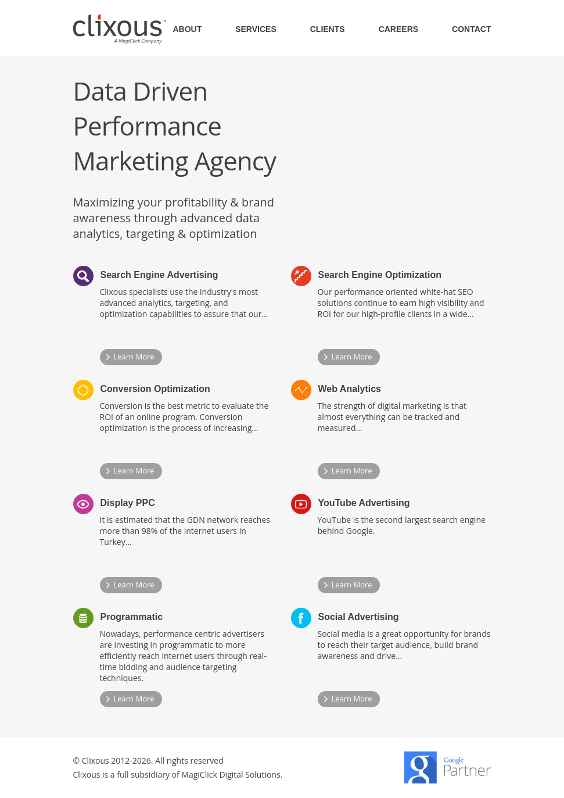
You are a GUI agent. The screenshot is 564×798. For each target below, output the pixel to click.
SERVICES (255, 29)
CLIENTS (327, 29)
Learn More (134, 356)
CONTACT (471, 29)
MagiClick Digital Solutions (230, 774)
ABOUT (187, 29)
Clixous (119, 29)
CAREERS (398, 29)
